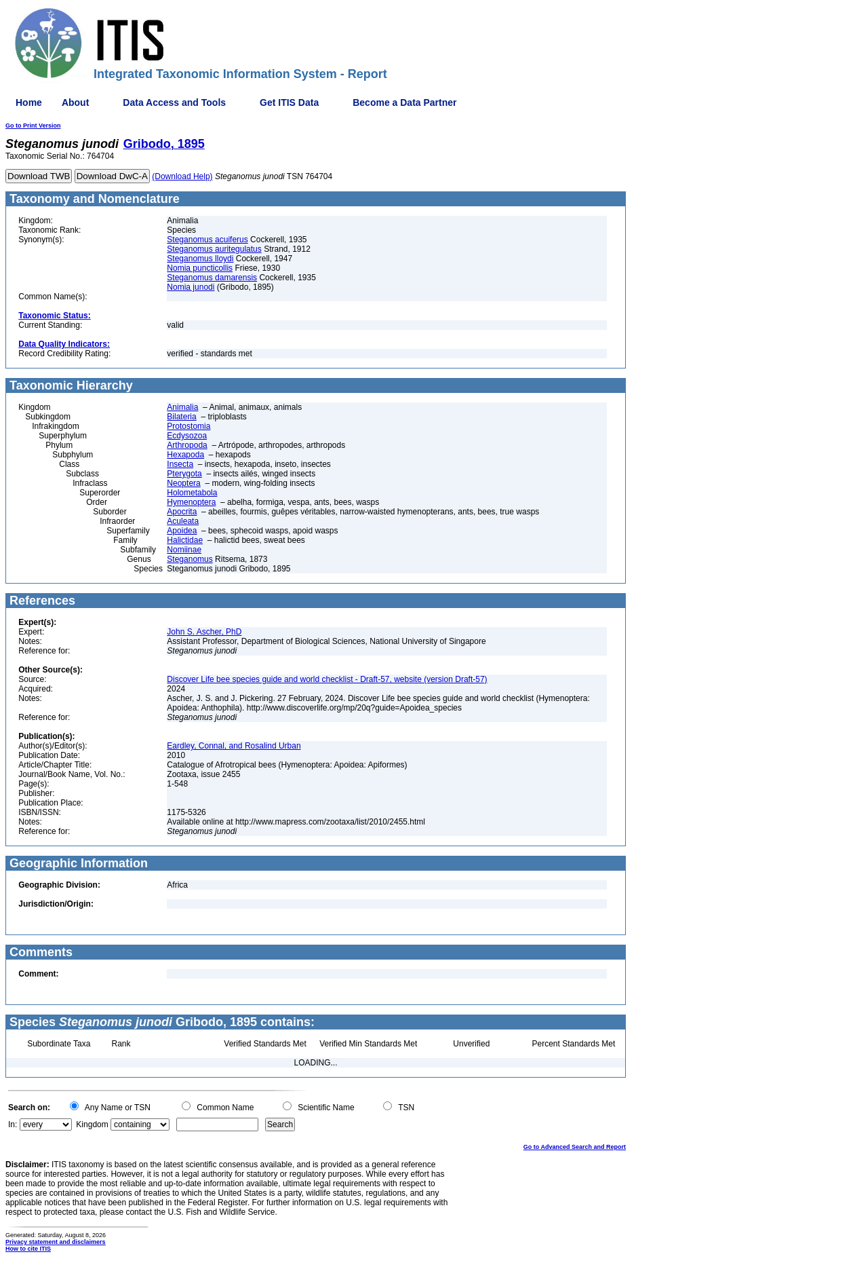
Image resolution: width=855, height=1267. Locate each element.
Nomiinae (184, 549)
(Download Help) (182, 176)
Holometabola (192, 492)
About (75, 102)
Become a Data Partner (404, 102)
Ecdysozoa (187, 435)
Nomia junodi (190, 287)
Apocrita (182, 511)
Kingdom (92, 1124)
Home (29, 102)
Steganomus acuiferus (207, 239)
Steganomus (189, 559)
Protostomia (188, 426)
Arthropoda (187, 445)
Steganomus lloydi (200, 258)
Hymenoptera (191, 502)
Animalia (182, 407)
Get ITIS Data (289, 102)
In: (12, 1124)
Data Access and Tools (174, 102)
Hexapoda (185, 454)
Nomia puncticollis (200, 268)
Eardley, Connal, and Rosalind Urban (233, 746)
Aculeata (183, 521)
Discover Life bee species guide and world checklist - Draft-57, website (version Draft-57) (327, 679)
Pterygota (184, 473)
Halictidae (185, 540)
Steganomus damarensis (212, 277)
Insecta (180, 464)
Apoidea (182, 530)
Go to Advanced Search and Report (574, 1146)
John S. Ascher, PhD (204, 632)
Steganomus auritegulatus (214, 249)
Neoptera (183, 483)
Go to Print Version (33, 125)
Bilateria (181, 416)
